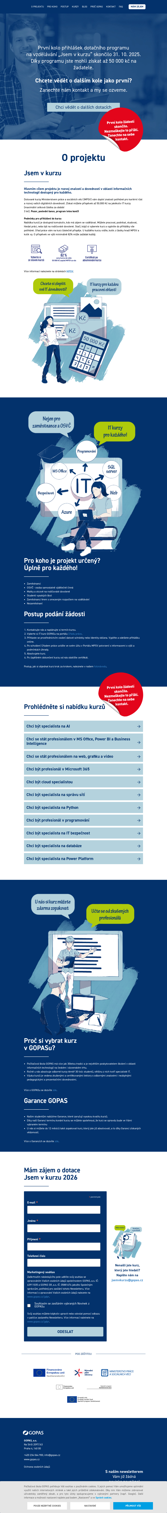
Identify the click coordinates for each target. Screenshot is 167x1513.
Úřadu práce (75, 633)
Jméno (32, 1221)
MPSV (69, 271)
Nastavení (90, 1505)
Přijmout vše (133, 1505)
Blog (84, 6)
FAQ (121, 6)
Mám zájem (137, 6)
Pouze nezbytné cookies (47, 1505)
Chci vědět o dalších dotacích (83, 107)
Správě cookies (103, 1497)
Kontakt (111, 6)
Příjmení (34, 1239)
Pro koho (52, 6)
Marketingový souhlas (41, 1272)
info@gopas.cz (52, 1455)
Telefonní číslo (36, 1256)
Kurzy (75, 6)
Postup (65, 6)
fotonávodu (100, 666)
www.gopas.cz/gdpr (38, 1296)
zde (55, 1090)
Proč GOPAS (96, 6)
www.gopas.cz (32, 1459)
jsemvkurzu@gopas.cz (127, 1280)
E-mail (32, 1202)
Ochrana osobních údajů (37, 1466)
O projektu (37, 6)
